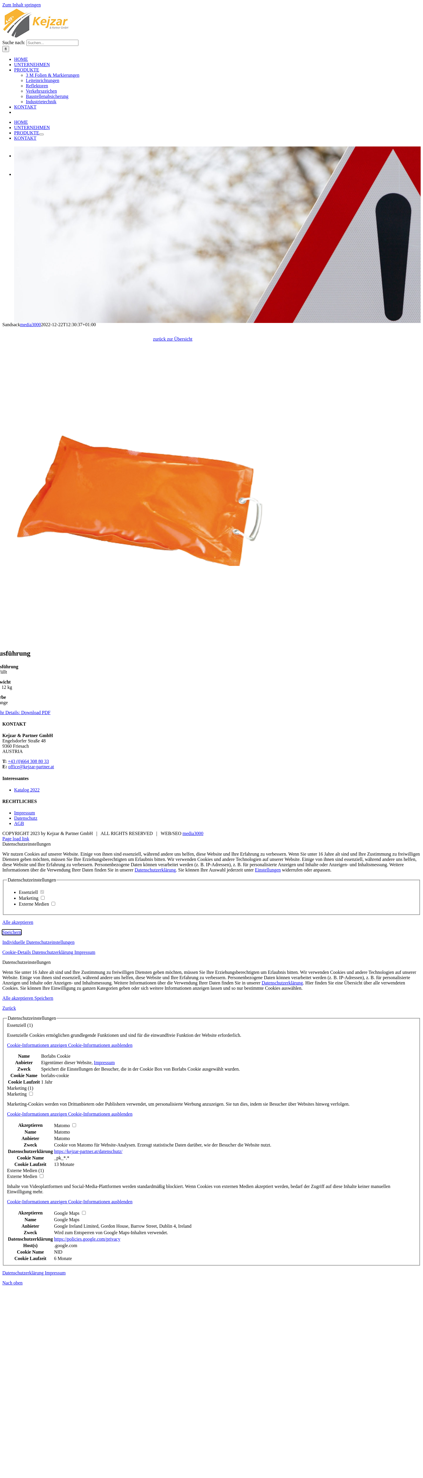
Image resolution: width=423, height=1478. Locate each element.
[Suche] (5, 161)
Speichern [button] (11, 1131)
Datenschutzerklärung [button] (53, 1151)
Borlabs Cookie (55, 1255)
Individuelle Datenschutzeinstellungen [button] (38, 1141)
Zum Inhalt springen (21, 4)
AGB (19, 1023)
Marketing (32, 1097)
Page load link (15, 1038)
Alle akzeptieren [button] (17, 1121)
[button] (69, 1244)
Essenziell (31, 1091)
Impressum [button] (84, 1151)
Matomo (62, 1331)
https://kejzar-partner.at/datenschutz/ (88, 1350)
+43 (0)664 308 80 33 (28, 960)
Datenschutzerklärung (155, 1069)
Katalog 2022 (27, 989)
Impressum (24, 1012)
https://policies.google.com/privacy (87, 1438)
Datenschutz (25, 1017)
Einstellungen (268, 1069)
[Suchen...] (52, 155)
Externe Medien (37, 1103)
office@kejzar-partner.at (31, 966)
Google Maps (67, 1419)
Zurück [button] (9, 1207)
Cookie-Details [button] (17, 1151)
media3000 (192, 1033)
